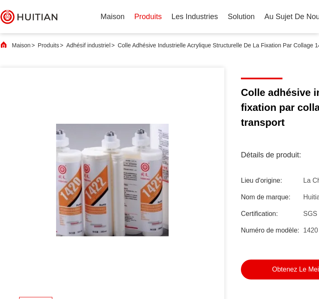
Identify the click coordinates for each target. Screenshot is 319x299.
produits (148, 16)
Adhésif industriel (88, 45)
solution (241, 16)
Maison (113, 16)
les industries (195, 16)
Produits (48, 45)
